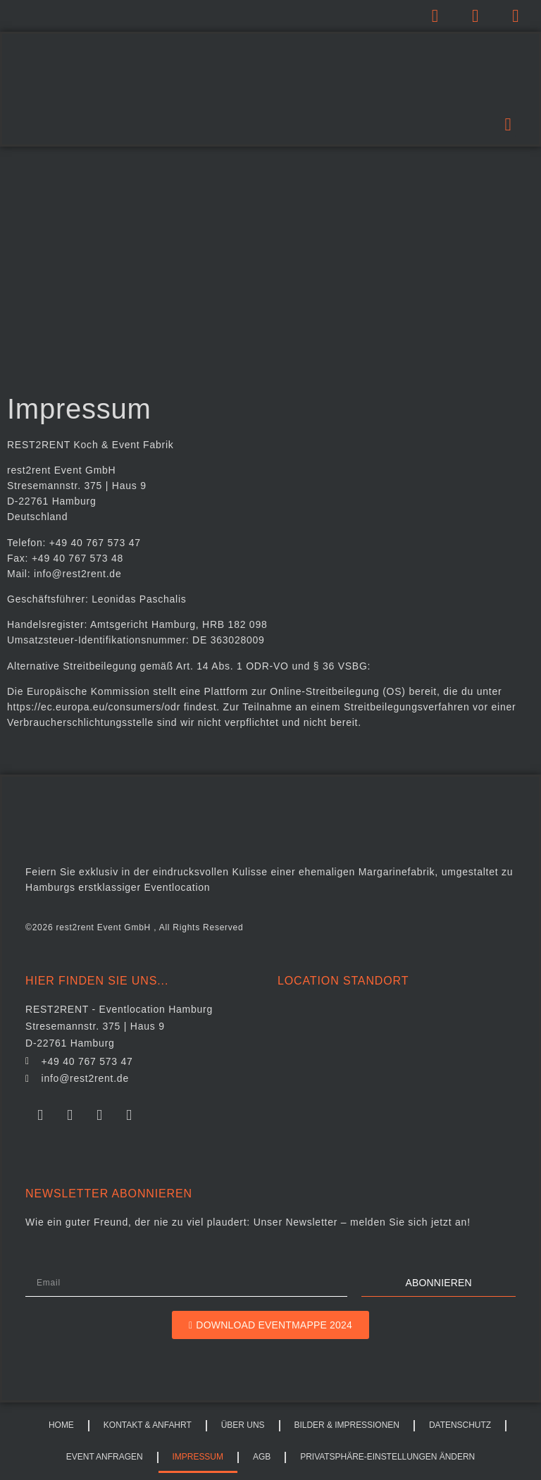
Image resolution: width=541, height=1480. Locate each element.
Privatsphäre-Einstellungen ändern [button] (387, 1457)
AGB (261, 1457)
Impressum (198, 1457)
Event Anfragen (104, 1457)
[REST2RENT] (397, 1074)
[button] (508, 124)
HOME (61, 1425)
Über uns (243, 1425)
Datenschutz (460, 1425)
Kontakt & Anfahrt (148, 1425)
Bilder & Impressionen (346, 1425)
